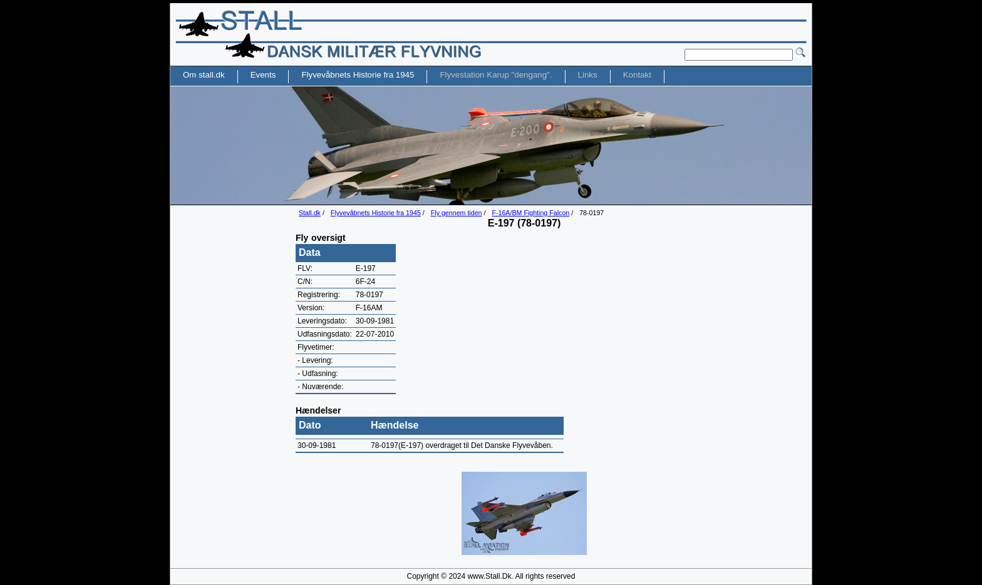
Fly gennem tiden (456, 212)
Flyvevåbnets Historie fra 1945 (376, 212)
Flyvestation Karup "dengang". (496, 74)
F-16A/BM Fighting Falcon (530, 212)
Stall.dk (310, 212)
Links (587, 74)
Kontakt (637, 74)
